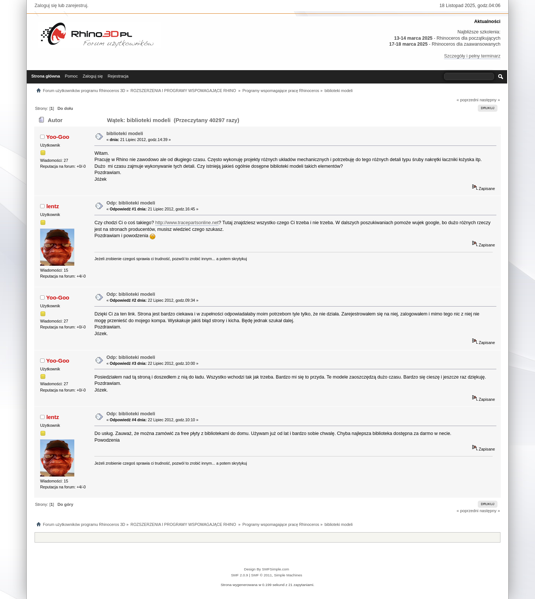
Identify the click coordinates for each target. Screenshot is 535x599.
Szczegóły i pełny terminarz (472, 56)
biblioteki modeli (124, 133)
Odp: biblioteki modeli (130, 203)
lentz (52, 206)
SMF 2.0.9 (239, 575)
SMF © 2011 (261, 575)
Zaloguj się (46, 5)
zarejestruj (76, 5)
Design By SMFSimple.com (266, 569)
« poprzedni (468, 100)
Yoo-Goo (57, 137)
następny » (490, 100)
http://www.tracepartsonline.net (187, 222)
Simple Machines (288, 575)
